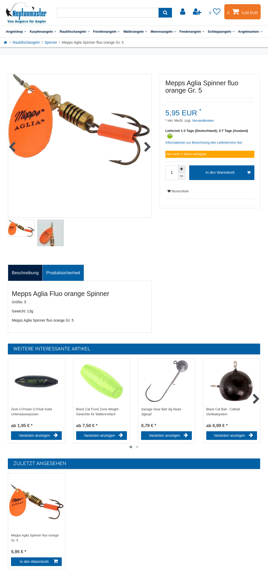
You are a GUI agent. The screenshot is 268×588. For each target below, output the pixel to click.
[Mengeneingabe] (171, 172)
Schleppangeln (221, 31)
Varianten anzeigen (38, 435)
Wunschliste (178, 191)
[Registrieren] (197, 11)
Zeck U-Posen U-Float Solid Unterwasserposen (31, 411)
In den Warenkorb (228, 172)
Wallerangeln (135, 31)
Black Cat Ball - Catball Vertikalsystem (223, 411)
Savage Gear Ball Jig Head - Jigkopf (162, 411)
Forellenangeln (106, 31)
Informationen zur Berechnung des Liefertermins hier (203, 142)
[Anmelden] (183, 11)
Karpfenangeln (43, 31)
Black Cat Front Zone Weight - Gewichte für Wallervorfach (98, 411)
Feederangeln (192, 31)
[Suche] (165, 13)
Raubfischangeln (75, 31)
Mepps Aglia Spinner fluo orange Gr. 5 (35, 538)
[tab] (25, 273)
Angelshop (16, 31)
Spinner (50, 42)
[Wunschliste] (215, 11)
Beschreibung (25, 272)
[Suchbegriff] (108, 13)
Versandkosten (202, 120)
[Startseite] (6, 42)
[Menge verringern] (181, 176)
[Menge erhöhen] (181, 169)
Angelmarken (250, 31)
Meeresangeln (163, 31)
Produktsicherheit (63, 272)
